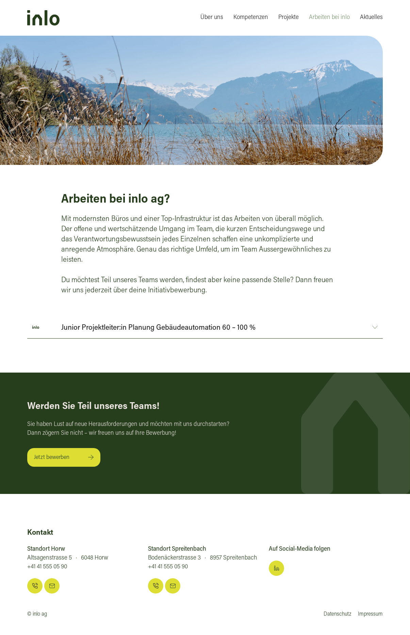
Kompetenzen (250, 18)
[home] (43, 17)
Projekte (288, 18)
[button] (205, 327)
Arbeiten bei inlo (329, 18)
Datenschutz (337, 614)
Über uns (211, 18)
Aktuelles (371, 18)
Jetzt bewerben (51, 458)
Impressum (370, 614)
